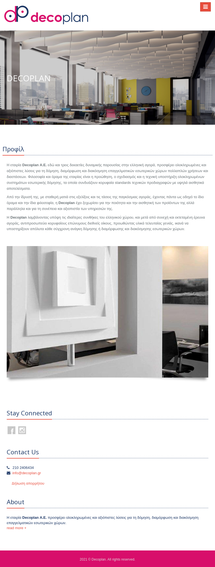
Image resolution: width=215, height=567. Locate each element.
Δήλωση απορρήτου (28, 483)
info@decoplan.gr (26, 473)
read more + (16, 528)
